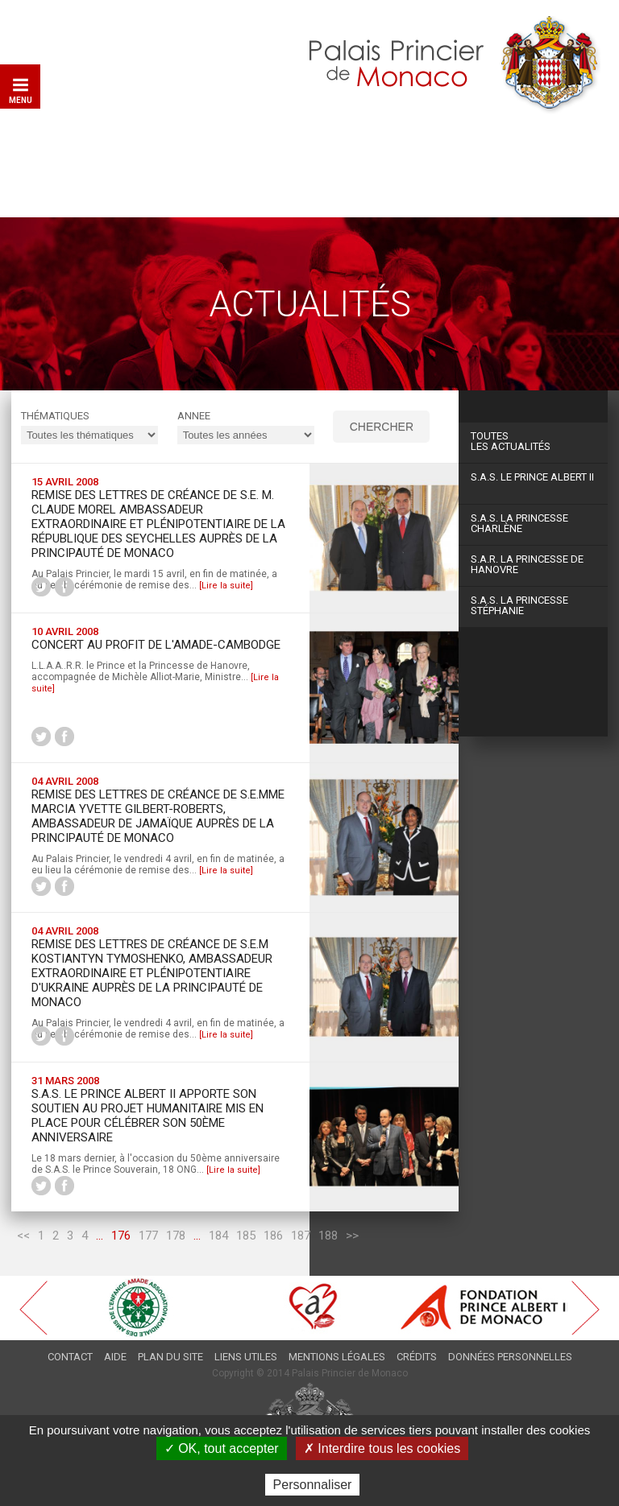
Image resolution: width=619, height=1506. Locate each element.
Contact (70, 1357)
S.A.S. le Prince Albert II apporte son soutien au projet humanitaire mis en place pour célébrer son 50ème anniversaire (147, 1116)
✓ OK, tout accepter (221, 1448)
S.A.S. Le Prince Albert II (532, 477)
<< (23, 1235)
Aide (115, 1357)
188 (328, 1235)
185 (245, 1235)
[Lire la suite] (226, 585)
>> (352, 1235)
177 (148, 1235)
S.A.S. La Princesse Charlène (519, 523)
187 (300, 1235)
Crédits (417, 1357)
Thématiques (55, 416)
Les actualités (533, 441)
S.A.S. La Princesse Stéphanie (519, 605)
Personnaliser (312, 1485)
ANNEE (193, 416)
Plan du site (170, 1357)
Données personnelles (510, 1357)
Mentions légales (337, 1357)
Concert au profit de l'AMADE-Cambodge (155, 644)
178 (175, 1235)
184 (218, 1235)
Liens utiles (245, 1357)
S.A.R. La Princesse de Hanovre (527, 564)
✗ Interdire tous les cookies (382, 1448)
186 (273, 1235)
